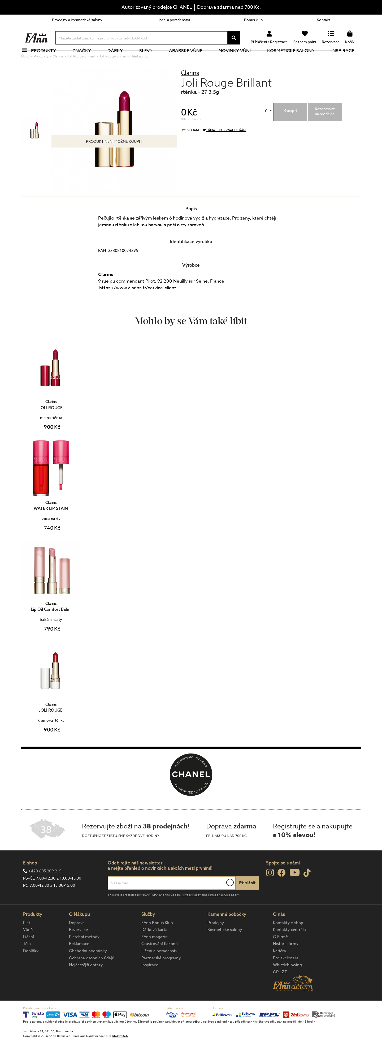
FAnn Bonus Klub (157, 940)
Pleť (26, 940)
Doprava (77, 940)
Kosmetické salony (294, 59)
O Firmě (280, 954)
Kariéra (279, 968)
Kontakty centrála (289, 947)
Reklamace (79, 961)
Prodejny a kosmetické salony (77, 19)
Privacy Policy (191, 912)
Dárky (118, 59)
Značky (84, 59)
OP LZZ (280, 990)
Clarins (190, 90)
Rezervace (78, 947)
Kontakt (323, 19)
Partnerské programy (161, 976)
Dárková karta (154, 947)
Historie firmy (285, 961)
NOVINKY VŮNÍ (238, 59)
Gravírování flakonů (159, 961)
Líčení (28, 954)
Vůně (28, 947)
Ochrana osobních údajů (91, 976)
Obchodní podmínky (88, 968)
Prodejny (215, 940)
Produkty (46, 59)
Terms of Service (219, 912)
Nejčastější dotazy (86, 982)
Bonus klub (253, 19)
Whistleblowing (287, 982)
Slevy (148, 59)
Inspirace (345, 59)
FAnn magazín (154, 954)
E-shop (30, 880)
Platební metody (84, 954)
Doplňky (30, 968)
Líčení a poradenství (173, 19)
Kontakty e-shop (288, 940)
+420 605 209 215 (44, 889)
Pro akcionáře (285, 976)
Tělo (27, 961)
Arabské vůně (188, 59)
